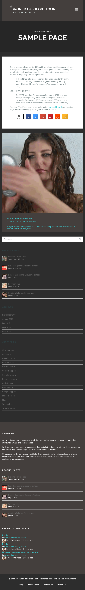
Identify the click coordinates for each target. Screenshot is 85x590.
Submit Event (32, 584)
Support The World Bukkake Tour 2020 (20, 552)
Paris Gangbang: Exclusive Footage (23, 266)
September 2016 (9, 315)
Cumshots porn (9, 375)
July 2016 (6, 323)
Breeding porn (8, 358)
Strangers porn (8, 408)
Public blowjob (8, 396)
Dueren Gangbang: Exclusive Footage (24, 275)
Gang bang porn (9, 391)
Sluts (4, 400)
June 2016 (6, 327)
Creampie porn (8, 366)
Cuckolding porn (9, 371)
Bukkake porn (8, 362)
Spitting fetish (8, 404)
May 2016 (6, 331)
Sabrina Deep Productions (63, 579)
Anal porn (6, 354)
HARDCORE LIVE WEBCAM (19, 218)
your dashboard (55, 107)
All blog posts (8, 350)
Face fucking (7, 387)
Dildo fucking (7, 383)
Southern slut (14, 284)
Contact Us (47, 584)
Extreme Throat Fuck (17, 256)
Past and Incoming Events (15, 537)
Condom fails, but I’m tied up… (21, 293)
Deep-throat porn (9, 379)
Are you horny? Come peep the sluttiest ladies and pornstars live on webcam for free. (41, 227)
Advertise (61, 584)
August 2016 (7, 319)
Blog (21, 584)
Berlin (5, 535)
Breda (5, 544)
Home (36, 31)
